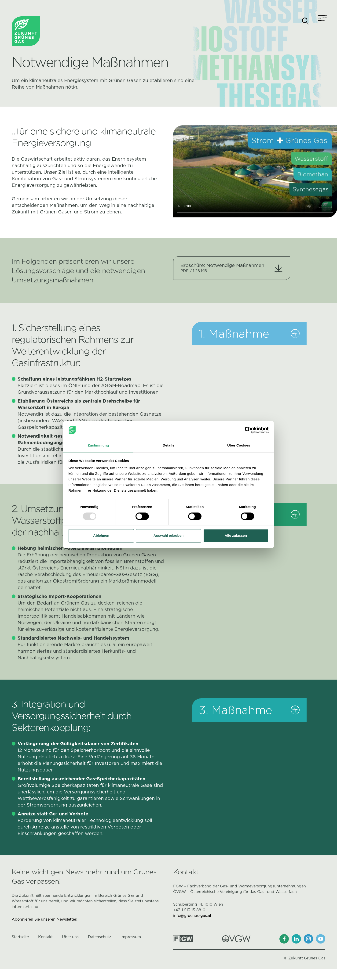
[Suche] (305, 21)
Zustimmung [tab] (98, 445)
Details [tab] (168, 445)
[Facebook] (284, 939)
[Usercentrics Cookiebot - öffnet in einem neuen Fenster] (248, 429)
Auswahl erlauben (168, 536)
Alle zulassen (236, 536)
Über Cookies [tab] (238, 445)
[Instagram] (308, 939)
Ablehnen (101, 536)
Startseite (20, 937)
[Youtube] (320, 939)
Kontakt (45, 937)
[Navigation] (320, 21)
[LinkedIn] (296, 939)
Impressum (131, 937)
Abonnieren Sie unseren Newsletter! (44, 919)
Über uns (70, 937)
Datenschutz (99, 937)
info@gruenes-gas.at (192, 915)
